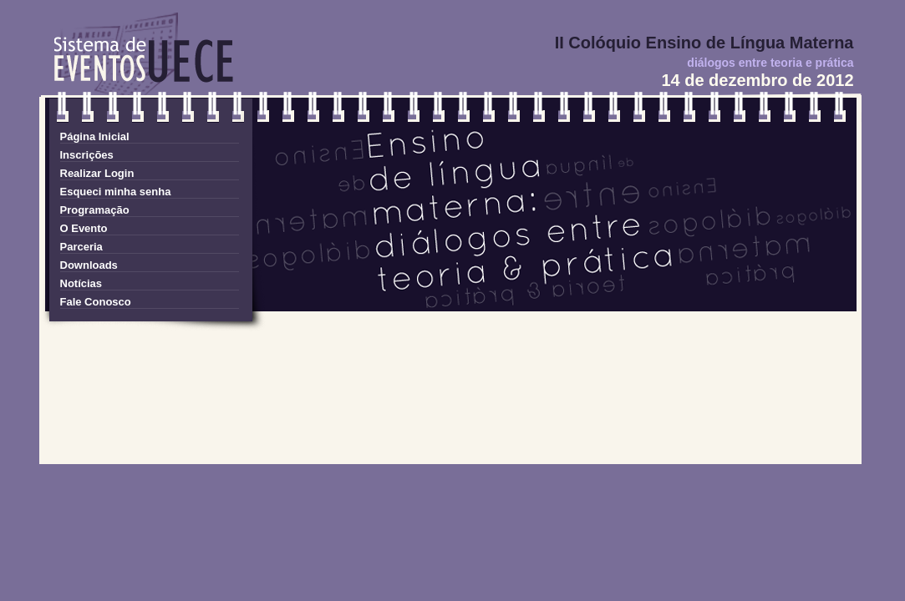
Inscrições (87, 155)
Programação (95, 210)
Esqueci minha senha (115, 191)
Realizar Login (97, 173)
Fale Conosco (95, 301)
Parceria (81, 246)
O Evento (84, 228)
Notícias (81, 283)
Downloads (89, 265)
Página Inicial (95, 136)
